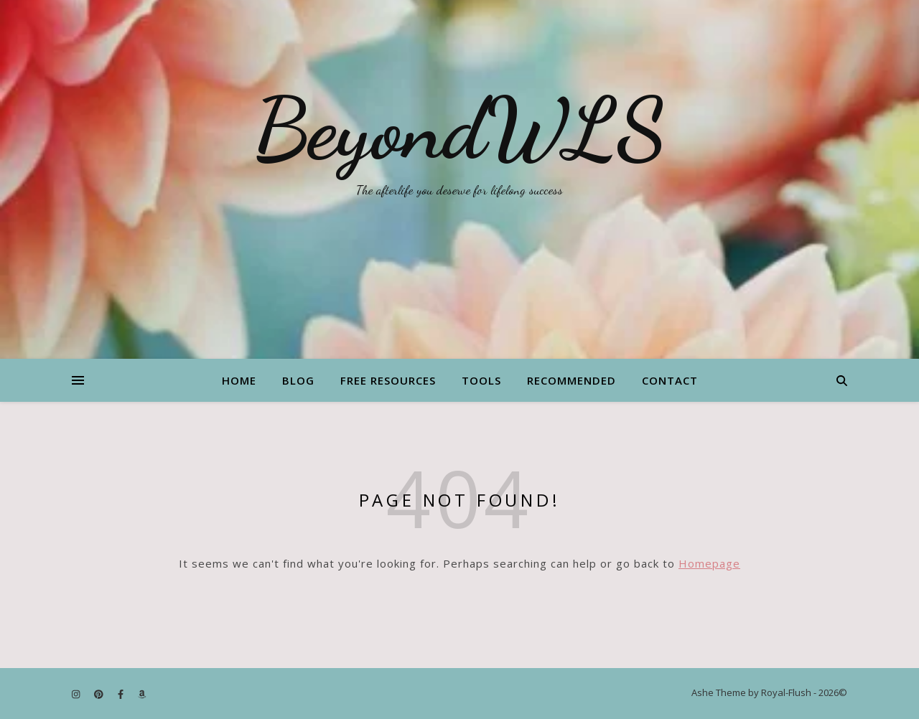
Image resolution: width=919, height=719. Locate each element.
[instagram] (77, 693)
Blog (298, 380)
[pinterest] (100, 693)
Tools (481, 380)
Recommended (571, 380)
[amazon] (142, 693)
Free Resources (388, 380)
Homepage (709, 563)
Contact (670, 380)
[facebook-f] (122, 693)
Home (239, 380)
